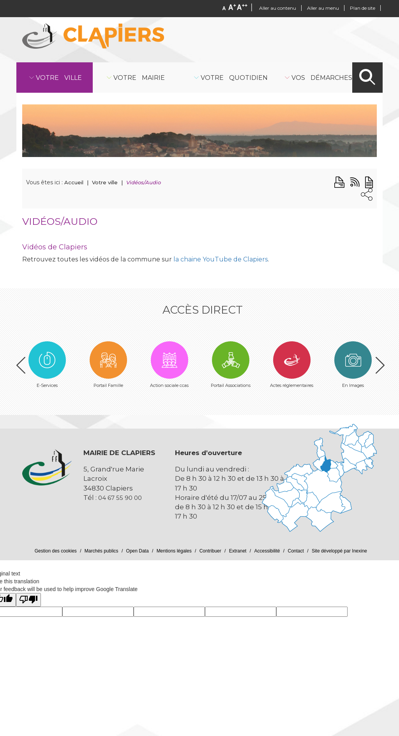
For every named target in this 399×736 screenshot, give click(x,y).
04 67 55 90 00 (120, 497)
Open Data (137, 551)
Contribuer (210, 551)
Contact (296, 551)
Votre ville (105, 182)
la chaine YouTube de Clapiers (220, 259)
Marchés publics (101, 551)
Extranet (238, 551)
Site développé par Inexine (339, 551)
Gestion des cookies (56, 551)
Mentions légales (174, 551)
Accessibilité (267, 551)
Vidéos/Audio (143, 182)
